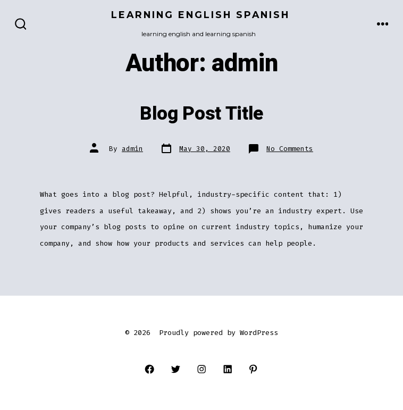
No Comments (289, 148)
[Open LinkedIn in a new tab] (227, 369)
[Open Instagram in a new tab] (202, 369)
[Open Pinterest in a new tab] (253, 369)
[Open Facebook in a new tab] (150, 369)
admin (132, 148)
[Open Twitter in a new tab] (176, 369)
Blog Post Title (201, 114)
